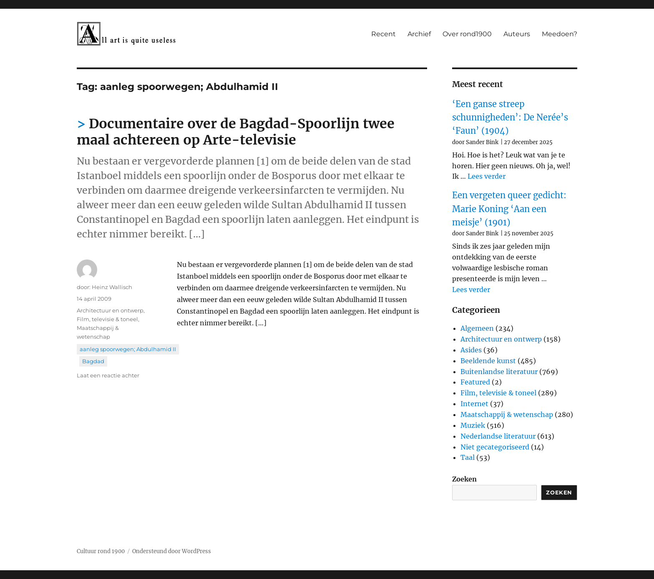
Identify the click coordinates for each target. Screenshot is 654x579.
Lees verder (487, 176)
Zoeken (464, 479)
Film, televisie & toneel (107, 319)
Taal (467, 457)
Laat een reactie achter (108, 375)
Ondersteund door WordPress (171, 551)
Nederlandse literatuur (498, 436)
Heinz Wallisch (112, 287)
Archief (419, 34)
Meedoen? (559, 34)
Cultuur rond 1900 (101, 551)
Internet (474, 403)
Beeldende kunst (488, 361)
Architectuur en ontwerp (110, 310)
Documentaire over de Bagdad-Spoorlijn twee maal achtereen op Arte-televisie (236, 131)
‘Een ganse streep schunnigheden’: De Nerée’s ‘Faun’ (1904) (510, 117)
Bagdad (93, 361)
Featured (475, 382)
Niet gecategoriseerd (494, 447)
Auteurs (516, 34)
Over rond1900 (467, 34)
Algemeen (477, 328)
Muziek (472, 425)
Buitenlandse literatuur (499, 371)
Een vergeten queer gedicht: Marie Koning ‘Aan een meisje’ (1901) (509, 208)
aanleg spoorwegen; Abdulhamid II (128, 349)
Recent (383, 34)
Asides (471, 350)
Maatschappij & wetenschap (506, 414)
